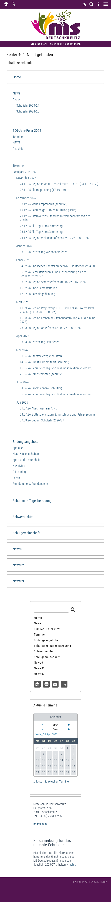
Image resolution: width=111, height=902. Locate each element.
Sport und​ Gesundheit (26, 460)
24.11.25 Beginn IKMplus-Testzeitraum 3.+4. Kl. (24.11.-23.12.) (59, 184)
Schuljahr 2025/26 (24, 172)
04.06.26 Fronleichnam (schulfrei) (41, 388)
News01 (18, 549)
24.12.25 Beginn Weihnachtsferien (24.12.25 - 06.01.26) (55, 238)
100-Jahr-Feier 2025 (27, 130)
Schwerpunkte (22, 517)
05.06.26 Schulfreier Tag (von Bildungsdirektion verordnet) (56, 394)
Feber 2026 (23, 260)
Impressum (40, 824)
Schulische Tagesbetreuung (32, 501)
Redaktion (19, 149)
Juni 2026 (22, 382)
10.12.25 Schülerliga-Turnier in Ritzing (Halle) (48, 210)
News (16, 93)
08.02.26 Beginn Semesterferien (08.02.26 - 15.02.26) (53, 282)
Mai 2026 (22, 350)
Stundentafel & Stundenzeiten (31, 484)
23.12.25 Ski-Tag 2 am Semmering (41, 232)
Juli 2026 (22, 402)
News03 (18, 581)
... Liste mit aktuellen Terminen (51, 781)
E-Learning (19, 472)
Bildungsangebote (25, 441)
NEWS (16, 142)
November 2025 (26, 178)
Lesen (16, 478)
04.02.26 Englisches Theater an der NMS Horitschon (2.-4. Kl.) (58, 266)
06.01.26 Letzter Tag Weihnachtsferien (43, 252)
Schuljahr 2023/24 (27, 105)
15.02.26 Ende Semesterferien (38, 288)
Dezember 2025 (26, 198)
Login (104, 881)
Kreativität (19, 466)
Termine (18, 137)
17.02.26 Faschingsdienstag (37, 294)
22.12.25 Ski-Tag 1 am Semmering (41, 226)
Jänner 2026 (24, 246)
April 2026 (22, 336)
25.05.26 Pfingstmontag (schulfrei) (41, 374)
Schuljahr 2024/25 (27, 111)
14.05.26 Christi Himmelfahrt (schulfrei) (44, 362)
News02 (18, 565)
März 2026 (22, 302)
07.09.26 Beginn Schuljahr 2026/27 (42, 420)
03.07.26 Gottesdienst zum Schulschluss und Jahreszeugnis (57, 414)
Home (17, 77)
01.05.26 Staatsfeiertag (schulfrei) (41, 356)
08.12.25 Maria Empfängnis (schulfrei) (43, 204)
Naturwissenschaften (26, 454)
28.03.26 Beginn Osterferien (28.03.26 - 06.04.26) (51, 328)
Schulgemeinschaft (26, 533)
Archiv (17, 99)
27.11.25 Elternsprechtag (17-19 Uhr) (43, 190)
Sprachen (18, 448)
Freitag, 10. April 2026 (46, 734)
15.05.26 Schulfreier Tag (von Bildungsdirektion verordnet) (56, 368)
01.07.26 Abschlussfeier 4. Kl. (38, 408)
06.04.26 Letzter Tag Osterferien (39, 342)
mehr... (73, 864)
